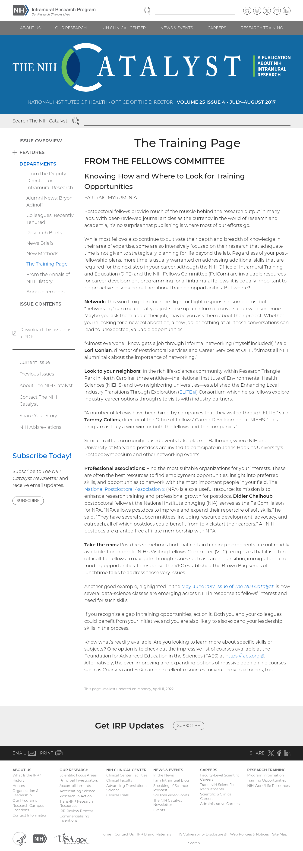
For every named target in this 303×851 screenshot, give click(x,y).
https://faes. (244, 656)
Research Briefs (44, 232)
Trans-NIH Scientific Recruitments (217, 786)
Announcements (45, 291)
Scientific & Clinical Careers (216, 796)
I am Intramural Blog (171, 780)
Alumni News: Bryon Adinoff (49, 201)
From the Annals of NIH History (48, 278)
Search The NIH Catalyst (40, 121)
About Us (30, 27)
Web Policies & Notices (249, 834)
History (19, 780)
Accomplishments (75, 785)
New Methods (42, 253)
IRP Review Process (76, 811)
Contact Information (30, 815)
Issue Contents (40, 304)
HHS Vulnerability (201, 834)
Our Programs (25, 800)
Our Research (71, 27)
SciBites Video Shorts (171, 795)
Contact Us (124, 834)
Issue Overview (40, 141)
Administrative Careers (220, 803)
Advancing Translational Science (127, 787)
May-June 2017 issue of (227, 586)
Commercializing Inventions (74, 818)
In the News (163, 775)
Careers (217, 27)
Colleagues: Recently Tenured (50, 219)
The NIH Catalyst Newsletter (167, 802)
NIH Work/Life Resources (268, 785)
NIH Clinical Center (123, 27)
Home (106, 834)
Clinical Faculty (119, 780)
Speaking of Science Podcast (170, 787)
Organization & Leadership (25, 792)
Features (32, 152)
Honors (19, 785)
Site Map (279, 834)
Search (194, 843)
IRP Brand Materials (154, 834)
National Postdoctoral (124, 489)
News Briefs (40, 243)
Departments (37, 164)
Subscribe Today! (42, 455)
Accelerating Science (77, 791)
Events (159, 810)
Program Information (265, 775)
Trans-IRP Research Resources (76, 803)
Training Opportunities (266, 780)
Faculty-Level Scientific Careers (220, 777)
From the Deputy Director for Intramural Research (49, 180)
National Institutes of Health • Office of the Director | (152, 102)
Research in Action (76, 796)
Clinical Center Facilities (126, 775)
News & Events (176, 27)
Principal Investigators (79, 780)
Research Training (262, 27)
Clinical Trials (117, 795)
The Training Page (47, 264)
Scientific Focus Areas (78, 775)
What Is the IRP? (27, 775)
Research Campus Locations (28, 807)
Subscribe (28, 500)
